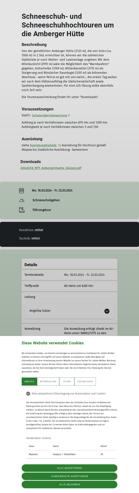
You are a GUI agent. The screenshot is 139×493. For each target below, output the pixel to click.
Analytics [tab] (29, 381)
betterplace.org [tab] (48, 381)
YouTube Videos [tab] (85, 381)
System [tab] (66, 381)
